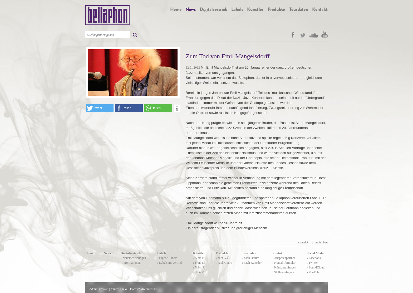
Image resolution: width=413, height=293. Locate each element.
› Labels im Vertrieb (170, 263)
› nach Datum (250, 258)
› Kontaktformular (284, 263)
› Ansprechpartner (283, 258)
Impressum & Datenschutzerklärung (133, 289)
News (107, 253)
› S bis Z (198, 272)
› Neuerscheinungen (133, 258)
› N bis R (199, 267)
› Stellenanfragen (283, 272)
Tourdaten (249, 253)
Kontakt (278, 253)
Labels (161, 253)
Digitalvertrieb (131, 253)
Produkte (222, 253)
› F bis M (199, 263)
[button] (100, 108)
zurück (303, 242)
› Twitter (312, 263)
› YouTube (313, 272)
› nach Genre (224, 263)
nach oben (320, 242)
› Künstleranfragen (284, 267)
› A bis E (198, 258)
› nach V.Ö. (223, 258)
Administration (98, 289)
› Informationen (131, 263)
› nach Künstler (252, 263)
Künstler (199, 253)
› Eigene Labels (167, 258)
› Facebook (314, 258)
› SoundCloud (315, 267)
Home (89, 253)
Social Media (315, 253)
